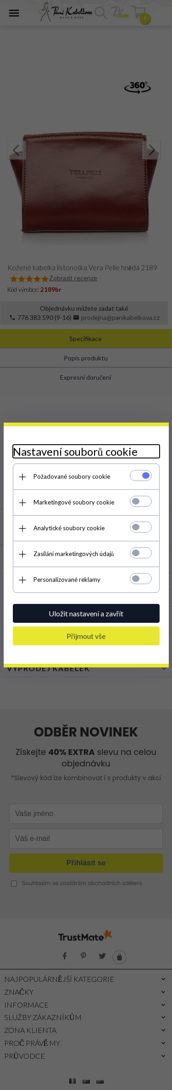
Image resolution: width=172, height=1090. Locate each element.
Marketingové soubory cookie (73, 502)
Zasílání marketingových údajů (73, 553)
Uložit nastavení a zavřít (86, 613)
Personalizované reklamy (66, 579)
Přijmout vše (86, 636)
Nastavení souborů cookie (75, 451)
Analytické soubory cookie (69, 528)
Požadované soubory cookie (71, 476)
